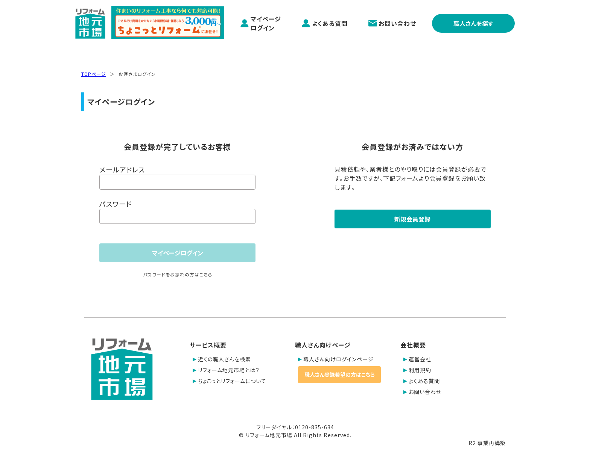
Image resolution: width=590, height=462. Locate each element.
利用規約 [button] (417, 370)
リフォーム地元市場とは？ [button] (226, 370)
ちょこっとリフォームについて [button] (229, 381)
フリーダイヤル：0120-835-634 (295, 427)
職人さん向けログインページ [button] (336, 359)
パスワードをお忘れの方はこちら (177, 274)
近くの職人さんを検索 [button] (222, 359)
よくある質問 (324, 23)
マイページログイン (260, 23)
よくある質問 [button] (421, 381)
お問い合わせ (392, 23)
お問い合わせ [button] (422, 392)
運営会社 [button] (417, 359)
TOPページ (93, 74)
